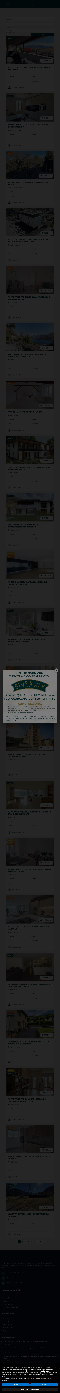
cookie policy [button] (45, 1371)
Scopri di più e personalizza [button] (30, 1389)
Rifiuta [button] (16, 1385)
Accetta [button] (44, 1385)
